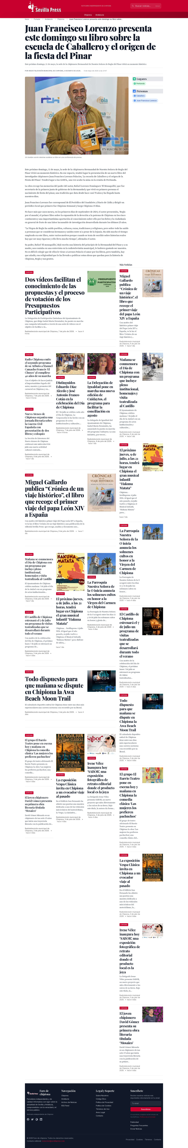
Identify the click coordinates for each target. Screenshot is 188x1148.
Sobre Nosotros (102, 1096)
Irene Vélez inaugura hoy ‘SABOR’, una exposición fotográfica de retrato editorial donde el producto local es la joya (100, 777)
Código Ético (101, 1099)
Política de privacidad (147, 1117)
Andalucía (100, 15)
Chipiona (88, 15)
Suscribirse (145, 1109)
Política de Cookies (103, 1106)
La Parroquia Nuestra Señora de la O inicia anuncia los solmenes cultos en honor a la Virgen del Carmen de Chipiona (101, 594)
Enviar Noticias (136, 1129)
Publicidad (134, 1122)
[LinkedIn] (41, 1119)
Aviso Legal (100, 1112)
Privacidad (130, 1140)
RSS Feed (65, 1106)
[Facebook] (28, 1119)
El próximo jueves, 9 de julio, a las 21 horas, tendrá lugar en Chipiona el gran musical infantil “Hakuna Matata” (69, 611)
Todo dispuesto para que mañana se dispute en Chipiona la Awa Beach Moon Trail (128, 715)
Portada (37, 19)
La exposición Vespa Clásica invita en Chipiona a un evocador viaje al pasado (70, 788)
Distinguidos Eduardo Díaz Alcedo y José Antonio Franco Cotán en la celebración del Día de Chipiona (70, 394)
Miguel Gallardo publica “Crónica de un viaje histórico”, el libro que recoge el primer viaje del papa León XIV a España (130, 297)
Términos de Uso (102, 1109)
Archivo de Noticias (69, 1102)
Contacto (99, 1116)
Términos (148, 1140)
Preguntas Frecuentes (139, 1125)
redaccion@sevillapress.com (53, 1141)
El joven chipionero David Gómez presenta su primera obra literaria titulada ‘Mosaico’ (38, 804)
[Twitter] (32, 1119)
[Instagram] (36, 1119)
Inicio (27, 19)
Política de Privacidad (104, 1102)
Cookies (139, 1140)
